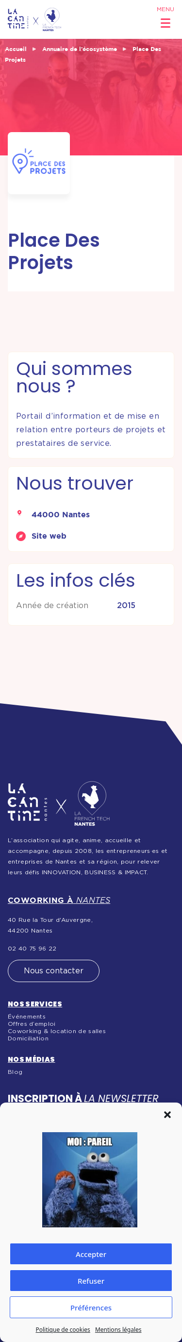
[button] (167, 1115)
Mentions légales (118, 1329)
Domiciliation (28, 1038)
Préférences (91, 1307)
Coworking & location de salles (57, 1031)
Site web (49, 535)
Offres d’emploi (32, 1024)
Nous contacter (53, 971)
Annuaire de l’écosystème (79, 48)
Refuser (91, 1281)
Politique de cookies (62, 1329)
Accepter (91, 1254)
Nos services (35, 1004)
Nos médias (31, 1059)
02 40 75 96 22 (32, 948)
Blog (15, 1072)
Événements (27, 1016)
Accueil (16, 48)
